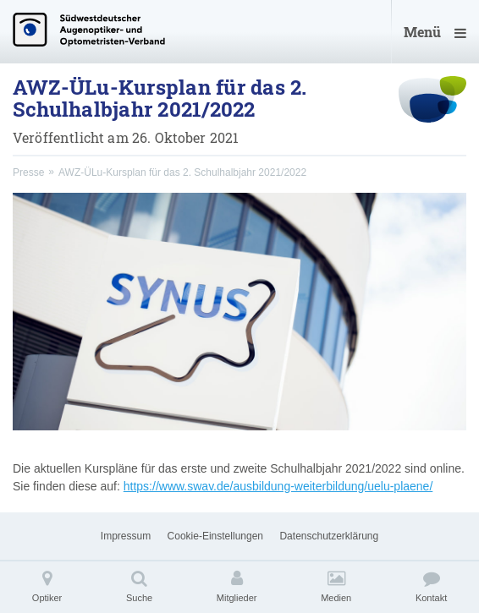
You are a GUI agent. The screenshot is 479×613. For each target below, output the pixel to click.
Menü (435, 32)
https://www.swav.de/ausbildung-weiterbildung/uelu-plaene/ (278, 486)
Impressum (126, 536)
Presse (28, 172)
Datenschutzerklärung (328, 536)
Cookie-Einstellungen (215, 536)
